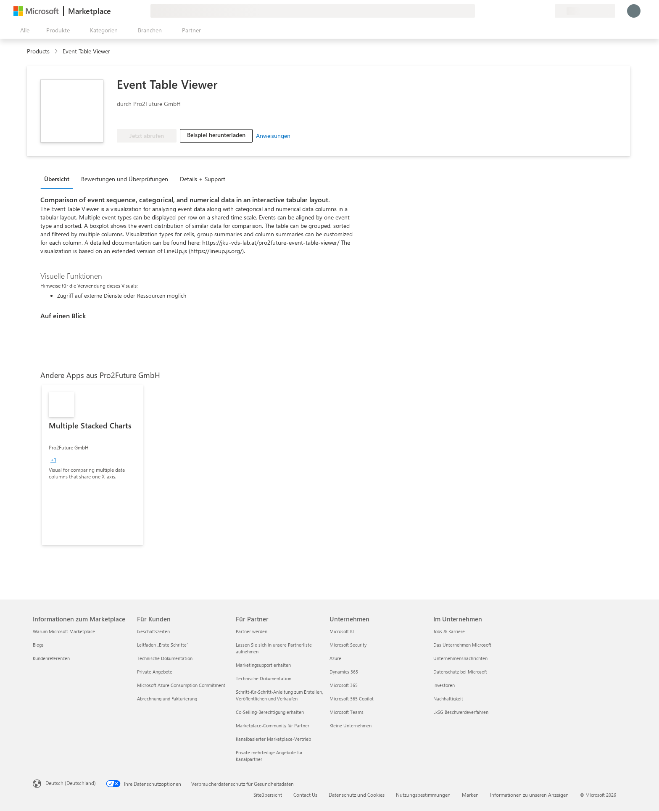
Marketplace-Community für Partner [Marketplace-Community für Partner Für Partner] (272, 725)
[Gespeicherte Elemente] (538, 11)
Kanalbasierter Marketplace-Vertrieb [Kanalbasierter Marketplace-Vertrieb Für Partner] (273, 739)
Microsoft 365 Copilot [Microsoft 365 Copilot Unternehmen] (352, 698)
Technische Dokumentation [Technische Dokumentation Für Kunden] (164, 658)
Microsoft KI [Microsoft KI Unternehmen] (342, 631)
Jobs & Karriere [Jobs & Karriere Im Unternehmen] (449, 631)
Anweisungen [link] (273, 136)
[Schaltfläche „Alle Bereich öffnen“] (23, 30)
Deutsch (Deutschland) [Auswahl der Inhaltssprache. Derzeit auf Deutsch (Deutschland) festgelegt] (70, 782)
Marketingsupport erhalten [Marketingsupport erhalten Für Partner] (263, 665)
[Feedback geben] (517, 11)
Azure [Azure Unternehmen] (335, 658)
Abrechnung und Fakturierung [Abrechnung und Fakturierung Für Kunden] (167, 698)
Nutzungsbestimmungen (423, 794)
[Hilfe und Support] (528, 11)
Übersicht (56, 179)
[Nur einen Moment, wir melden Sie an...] (634, 11)
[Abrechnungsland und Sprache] (585, 11)
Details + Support (202, 179)
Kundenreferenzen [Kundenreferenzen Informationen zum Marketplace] (51, 658)
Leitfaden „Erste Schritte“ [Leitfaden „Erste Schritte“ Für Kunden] (162, 645)
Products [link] (38, 51)
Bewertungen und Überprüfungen (124, 179)
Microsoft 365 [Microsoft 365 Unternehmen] (344, 685)
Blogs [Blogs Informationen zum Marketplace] (38, 645)
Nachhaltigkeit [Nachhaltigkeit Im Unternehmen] (448, 698)
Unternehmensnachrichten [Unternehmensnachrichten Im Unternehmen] (460, 658)
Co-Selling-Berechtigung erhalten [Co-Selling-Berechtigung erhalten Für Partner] (270, 712)
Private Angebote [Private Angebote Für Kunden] (154, 671)
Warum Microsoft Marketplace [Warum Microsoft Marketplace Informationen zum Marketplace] (64, 631)
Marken (470, 794)
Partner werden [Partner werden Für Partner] (251, 631)
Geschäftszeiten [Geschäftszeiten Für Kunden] (153, 631)
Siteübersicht (267, 794)
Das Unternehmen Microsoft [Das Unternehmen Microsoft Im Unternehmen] (462, 645)
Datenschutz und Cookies (357, 794)
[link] (92, 465)
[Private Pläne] (548, 11)
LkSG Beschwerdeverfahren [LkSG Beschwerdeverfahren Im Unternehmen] (460, 712)
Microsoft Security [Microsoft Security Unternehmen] (348, 645)
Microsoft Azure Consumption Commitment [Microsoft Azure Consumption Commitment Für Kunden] (181, 685)
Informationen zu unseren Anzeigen (529, 794)
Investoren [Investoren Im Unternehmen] (444, 685)
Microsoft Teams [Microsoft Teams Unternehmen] (347, 712)
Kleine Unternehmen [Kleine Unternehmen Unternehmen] (351, 725)
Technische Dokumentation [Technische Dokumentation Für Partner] (263, 678)
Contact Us (305, 794)
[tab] (58, 178)
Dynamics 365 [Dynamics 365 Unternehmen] (344, 671)
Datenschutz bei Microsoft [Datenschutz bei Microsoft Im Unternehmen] (460, 671)
